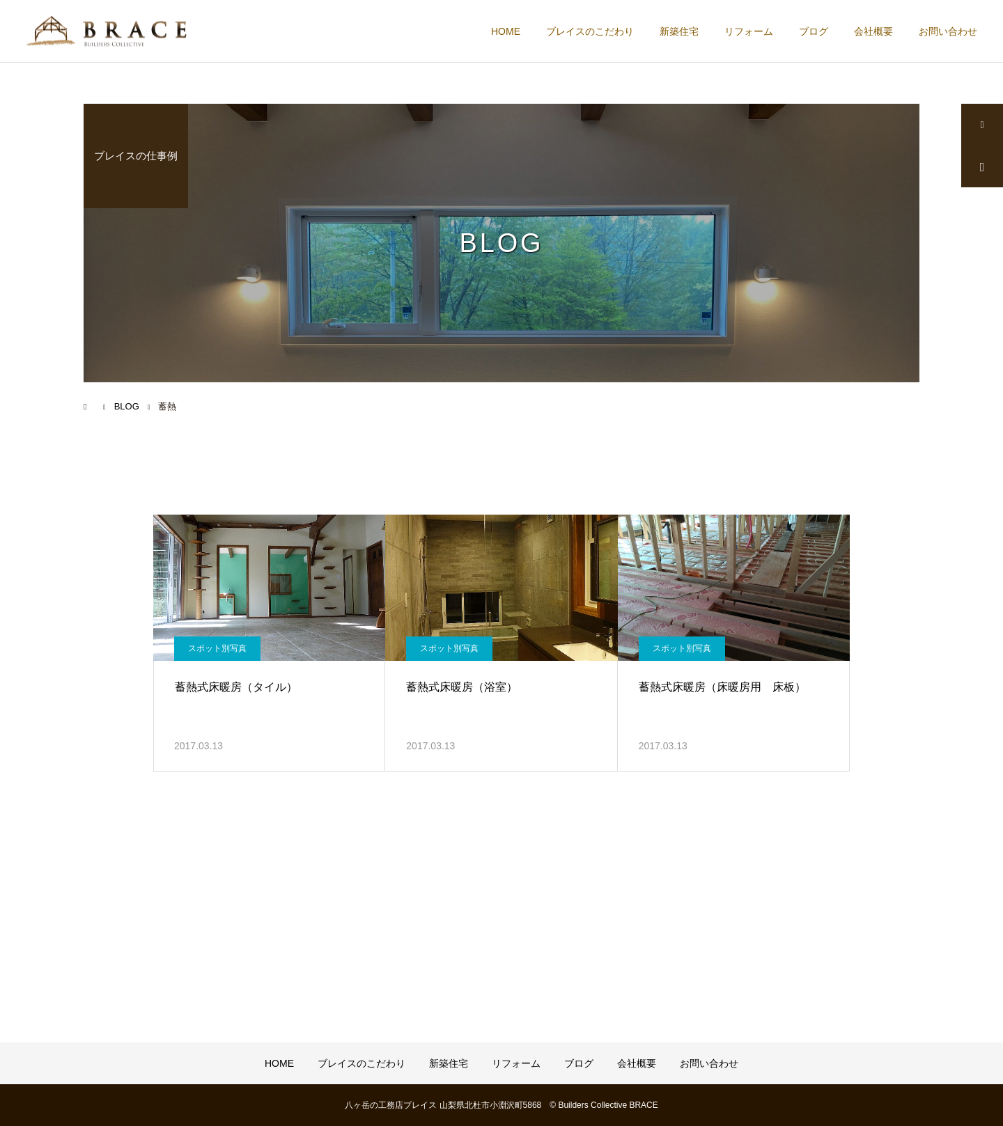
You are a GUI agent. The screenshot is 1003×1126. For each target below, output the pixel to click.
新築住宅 (679, 31)
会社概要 (873, 31)
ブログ (813, 31)
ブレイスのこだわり (590, 31)
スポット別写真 (217, 648)
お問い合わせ (948, 31)
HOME (505, 31)
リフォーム (748, 31)
